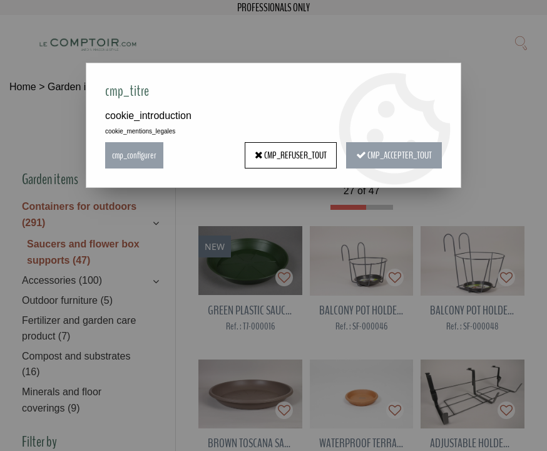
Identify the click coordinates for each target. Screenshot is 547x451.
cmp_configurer (134, 155)
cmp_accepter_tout (394, 155)
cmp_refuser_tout (291, 155)
